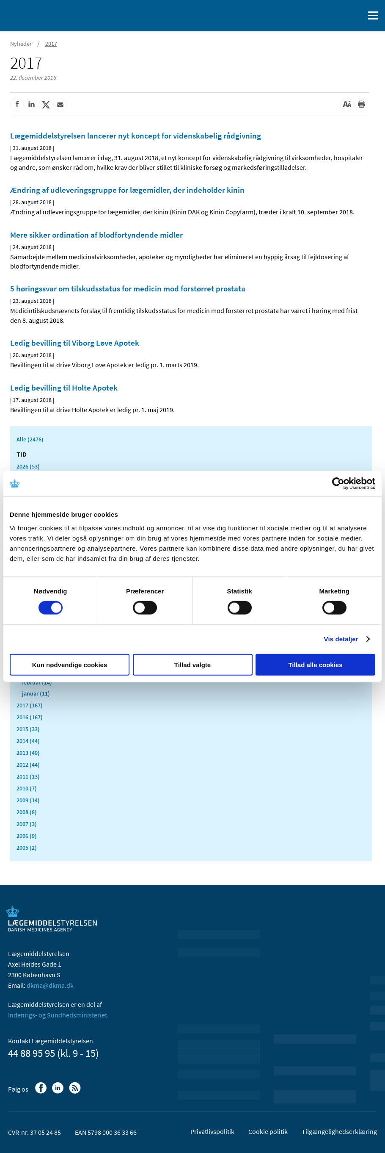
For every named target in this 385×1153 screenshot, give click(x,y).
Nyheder (21, 43)
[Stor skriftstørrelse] (347, 104)
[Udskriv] (361, 104)
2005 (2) (26, 847)
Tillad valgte (192, 664)
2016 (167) (29, 717)
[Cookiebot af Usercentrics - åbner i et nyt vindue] (338, 483)
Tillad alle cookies (315, 664)
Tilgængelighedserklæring (339, 1131)
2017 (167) (29, 705)
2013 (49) (28, 753)
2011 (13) (28, 776)
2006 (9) (26, 836)
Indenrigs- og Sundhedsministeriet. (58, 1015)
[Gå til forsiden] (42, 14)
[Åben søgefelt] (356, 16)
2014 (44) (28, 741)
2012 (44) (28, 764)
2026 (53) (28, 466)
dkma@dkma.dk (50, 985)
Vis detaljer (341, 639)
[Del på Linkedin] (31, 104)
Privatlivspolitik (212, 1131)
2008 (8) (26, 812)
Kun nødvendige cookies (69, 664)
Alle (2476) (30, 439)
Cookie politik (268, 1131)
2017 (51, 43)
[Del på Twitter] (45, 104)
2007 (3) (26, 824)
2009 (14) (28, 800)
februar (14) (37, 682)
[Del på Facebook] (17, 104)
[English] (336, 15)
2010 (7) (26, 788)
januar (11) (36, 693)
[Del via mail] (60, 104)
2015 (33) (28, 729)
